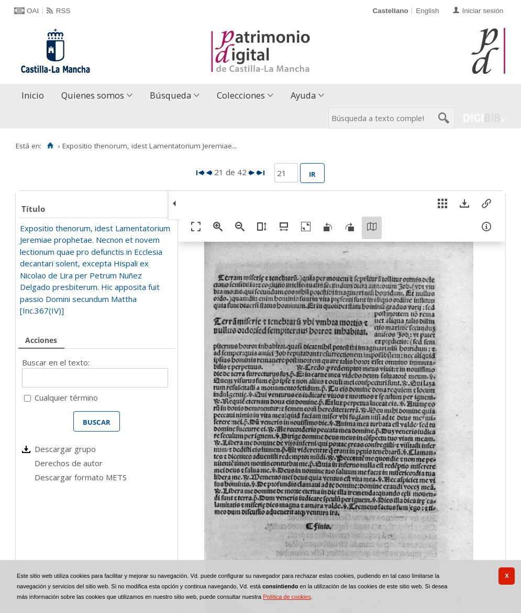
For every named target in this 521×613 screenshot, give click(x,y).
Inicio (32, 95)
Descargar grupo (65, 449)
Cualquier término (66, 397)
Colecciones (241, 95)
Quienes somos (92, 95)
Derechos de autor (69, 463)
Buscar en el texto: (56, 362)
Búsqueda (170, 95)
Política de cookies (287, 597)
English (427, 11)
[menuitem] (35, 95)
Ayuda (303, 95)
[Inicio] (50, 145)
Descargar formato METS (81, 477)
